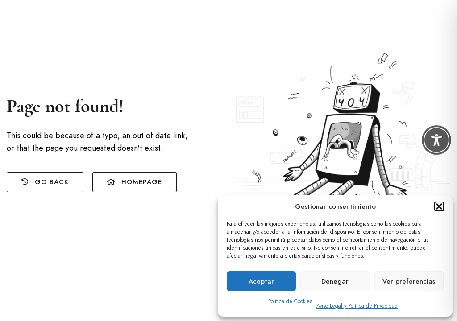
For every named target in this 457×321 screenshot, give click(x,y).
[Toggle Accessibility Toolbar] (436, 140)
